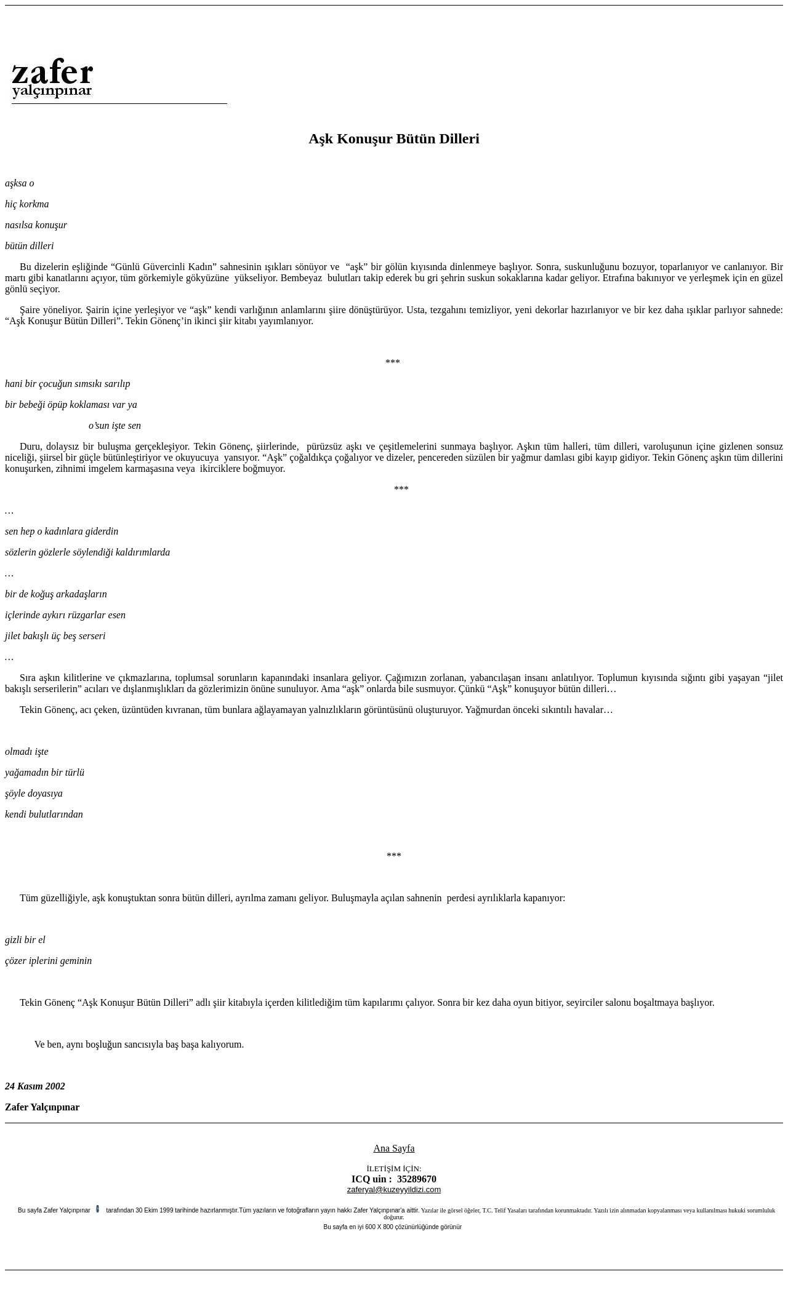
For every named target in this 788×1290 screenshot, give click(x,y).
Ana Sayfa (393, 1148)
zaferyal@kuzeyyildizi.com (394, 1189)
